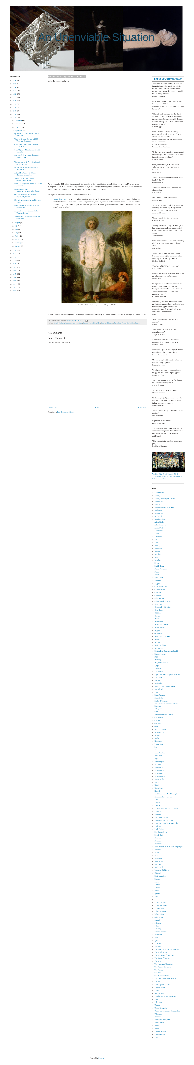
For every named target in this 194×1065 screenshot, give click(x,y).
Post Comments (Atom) (65, 412)
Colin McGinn (159, 598)
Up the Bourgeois (160, 1008)
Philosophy (125, 323)
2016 (15, 114)
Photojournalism (160, 876)
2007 (15, 274)
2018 (15, 107)
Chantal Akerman (160, 587)
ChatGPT (157, 592)
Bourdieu (157, 560)
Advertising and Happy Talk (164, 507)
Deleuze (157, 642)
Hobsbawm (158, 741)
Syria (156, 941)
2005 (15, 281)
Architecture (158, 531)
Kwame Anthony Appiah (163, 797)
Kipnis (156, 782)
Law (155, 800)
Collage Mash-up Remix (162, 601)
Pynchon (157, 894)
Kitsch (156, 785)
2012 (15, 257)
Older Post (142, 408)
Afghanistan (158, 510)
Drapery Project (159, 654)
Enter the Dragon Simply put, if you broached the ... (26, 206)
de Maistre (158, 633)
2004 (15, 284)
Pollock (157, 888)
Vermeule (157, 1017)
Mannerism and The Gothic (163, 820)
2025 (15, 84)
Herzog (157, 735)
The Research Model (161, 976)
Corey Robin (158, 610)
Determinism (93, 323)
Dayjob (157, 630)
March (17, 239)
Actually (157, 496)
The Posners (158, 970)
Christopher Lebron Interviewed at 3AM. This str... (26, 145)
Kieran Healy (159, 779)
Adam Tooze (158, 501)
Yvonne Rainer (159, 1034)
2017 (15, 111)
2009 (15, 267)
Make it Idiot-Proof (161, 817)
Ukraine (157, 1005)
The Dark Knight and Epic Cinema (166, 949)
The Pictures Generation (162, 967)
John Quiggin (159, 770)
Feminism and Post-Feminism (164, 686)
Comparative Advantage (162, 607)
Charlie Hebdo (159, 589)
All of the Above (160, 525)
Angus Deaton (159, 528)
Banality (157, 545)
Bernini (157, 551)
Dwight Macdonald (161, 663)
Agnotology (158, 513)
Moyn (156, 853)
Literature (110, 323)
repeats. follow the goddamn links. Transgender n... (26, 212)
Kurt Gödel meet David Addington (166, 794)
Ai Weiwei (158, 516)
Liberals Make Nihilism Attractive (166, 809)
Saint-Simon (158, 917)
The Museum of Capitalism (163, 964)
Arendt (156, 534)
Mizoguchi (158, 844)
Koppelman (158, 788)
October (18, 127)
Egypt (156, 666)
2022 (15, 94)
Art (74, 323)
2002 (15, 291)
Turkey (156, 999)
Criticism (157, 613)
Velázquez (158, 1014)
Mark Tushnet (159, 829)
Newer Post (52, 408)
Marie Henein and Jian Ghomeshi (166, 823)
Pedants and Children (161, 870)
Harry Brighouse (160, 729)
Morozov (157, 850)
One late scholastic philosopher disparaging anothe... (25, 196)
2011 (15, 260)
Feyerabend (158, 689)
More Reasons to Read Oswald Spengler (168, 847)
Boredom (157, 554)
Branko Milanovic (160, 569)
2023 (15, 91)
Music (156, 856)
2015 (15, 118)
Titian (156, 990)
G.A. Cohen (158, 718)
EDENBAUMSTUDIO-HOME (168, 79)
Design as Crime (160, 645)
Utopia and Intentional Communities (167, 1011)
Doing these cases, (60, 199)
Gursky (157, 726)
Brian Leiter (158, 578)
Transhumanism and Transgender (165, 996)
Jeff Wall (157, 765)
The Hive (157, 961)
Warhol (157, 1026)
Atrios (156, 543)
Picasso (157, 879)
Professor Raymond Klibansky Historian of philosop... (27, 190)
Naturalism (117, 323)
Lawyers (103, 323)
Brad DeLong (159, 566)
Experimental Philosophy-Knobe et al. (167, 674)
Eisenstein (158, 669)
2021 (15, 97)
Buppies (157, 584)
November (19, 124)
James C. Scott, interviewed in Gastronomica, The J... (24, 179)
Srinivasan (158, 935)
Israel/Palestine (159, 753)
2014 (15, 250)
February (18, 243)
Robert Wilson (159, 914)
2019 (15, 104)
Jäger (156, 759)
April (17, 236)
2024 (15, 87)
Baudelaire (158, 548)
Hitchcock (158, 738)
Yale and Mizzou (160, 1031)
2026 (15, 81)
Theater (137, 323)
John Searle (158, 773)
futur (156, 712)
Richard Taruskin (160, 902)
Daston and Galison (161, 625)
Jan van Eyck (159, 762)
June (16, 229)
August (17, 223)
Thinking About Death (162, 985)
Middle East (158, 835)
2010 (15, 264)
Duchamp (157, 660)
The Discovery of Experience (164, 955)
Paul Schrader (159, 867)
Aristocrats (158, 537)
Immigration (158, 744)
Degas (156, 639)
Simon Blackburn (160, 932)
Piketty (156, 882)
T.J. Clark (157, 943)
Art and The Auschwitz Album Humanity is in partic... (24, 174)
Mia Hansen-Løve (160, 832)
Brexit (156, 575)
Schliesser (158, 923)
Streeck (157, 938)
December (18, 121)
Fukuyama (158, 709)
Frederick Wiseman (161, 701)
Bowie (156, 563)
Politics (131, 323)
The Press (157, 973)
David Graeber (159, 628)
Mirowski (157, 838)
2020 (15, 101)
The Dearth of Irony (161, 952)
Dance (156, 619)
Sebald (156, 926)
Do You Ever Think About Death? (166, 651)
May (16, 233)
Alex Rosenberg (160, 519)
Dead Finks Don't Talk (162, 636)
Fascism (157, 680)
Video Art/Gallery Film (162, 1020)
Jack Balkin (158, 756)
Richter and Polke (160, 905)
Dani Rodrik (158, 622)
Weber (156, 1029)
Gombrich (158, 724)
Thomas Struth (159, 987)
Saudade (157, 920)
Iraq (155, 750)
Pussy (156, 891)
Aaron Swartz (159, 493)
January (18, 246)
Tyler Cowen (158, 1002)
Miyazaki (157, 841)
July (16, 226)
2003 (15, 287)
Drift (156, 657)
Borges (156, 557)
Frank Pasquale (159, 695)
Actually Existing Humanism (63, 323)
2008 (15, 271)
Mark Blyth (158, 826)
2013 (15, 254)
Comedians (78, 323)
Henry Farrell (159, 732)
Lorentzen (158, 814)
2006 (15, 277)
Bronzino (157, 581)
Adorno (157, 504)
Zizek (156, 1037)
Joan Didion (158, 768)
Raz (155, 899)
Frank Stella (158, 698)
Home (97, 408)
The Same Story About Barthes (165, 979)
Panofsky (157, 864)
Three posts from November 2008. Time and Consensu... (26, 140)
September (19, 131)
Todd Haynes (159, 993)
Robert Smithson (160, 911)
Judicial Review (160, 776)
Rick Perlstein (159, 908)
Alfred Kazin (159, 522)
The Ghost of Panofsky (162, 958)
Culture (85, 323)
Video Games (159, 1023)
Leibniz (157, 806)
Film (98, 323)
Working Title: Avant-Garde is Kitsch (165, 474)
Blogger (101, 1058)
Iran (155, 747)
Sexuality (157, 929)
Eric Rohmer (158, 672)
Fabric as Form (159, 677)
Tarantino (157, 946)
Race (156, 897)
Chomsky (157, 595)
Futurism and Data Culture (163, 715)
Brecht (156, 572)
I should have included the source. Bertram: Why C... (26, 168)
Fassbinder (158, 683)
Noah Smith (158, 861)
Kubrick (157, 791)
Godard (157, 721)
